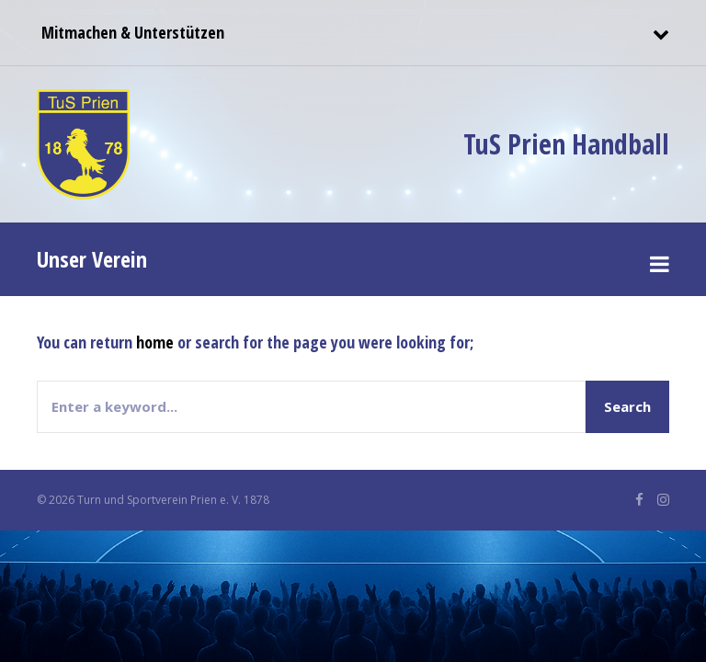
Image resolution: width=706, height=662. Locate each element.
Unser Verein (92, 259)
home (155, 342)
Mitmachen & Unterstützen (130, 32)
